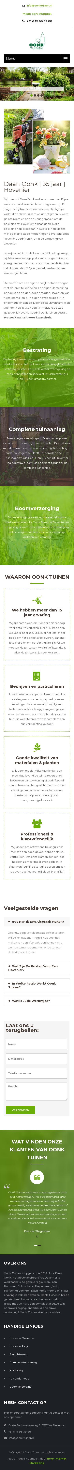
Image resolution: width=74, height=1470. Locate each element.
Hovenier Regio (19, 1346)
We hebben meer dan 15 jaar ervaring (37, 612)
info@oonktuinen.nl (39, 5)
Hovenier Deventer (21, 1338)
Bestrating (37, 350)
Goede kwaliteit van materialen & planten (37, 760)
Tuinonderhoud (19, 1378)
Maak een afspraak (37, 14)
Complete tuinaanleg (37, 429)
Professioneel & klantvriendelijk (37, 836)
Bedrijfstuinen (18, 1354)
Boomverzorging (37, 508)
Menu (10, 59)
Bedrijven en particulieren (37, 686)
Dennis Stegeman (37, 1231)
